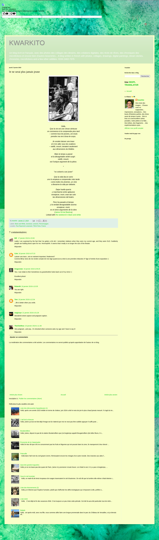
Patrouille (23, 453)
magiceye (18, 313)
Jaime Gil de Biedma (63, 212)
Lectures (35, 224)
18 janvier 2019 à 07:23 (27, 253)
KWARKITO (27, 43)
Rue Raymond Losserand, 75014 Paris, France (31, 226)
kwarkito (141, 100)
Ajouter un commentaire (19, 337)
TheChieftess (19, 326)
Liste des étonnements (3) (29, 487)
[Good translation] (5, 14)
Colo (16, 253)
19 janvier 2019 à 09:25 (32, 269)
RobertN (17, 286)
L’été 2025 (24, 499)
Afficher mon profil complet (134, 128)
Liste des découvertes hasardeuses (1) (34, 408)
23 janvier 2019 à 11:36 (33, 326)
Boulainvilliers (25, 431)
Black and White (20, 224)
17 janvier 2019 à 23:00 (26, 238)
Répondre (17, 247)
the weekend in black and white (68, 215)
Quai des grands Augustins (29, 465)
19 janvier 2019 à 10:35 (29, 286)
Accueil (63, 395)
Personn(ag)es (43, 224)
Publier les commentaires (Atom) (30, 398)
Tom (16, 299)
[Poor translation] (12, 14)
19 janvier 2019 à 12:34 (26, 299)
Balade (22, 510)
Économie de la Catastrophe (30, 442)
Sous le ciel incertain (27, 476)
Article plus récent (16, 395)
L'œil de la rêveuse (27, 419)
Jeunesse (29, 224)
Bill (15, 238)
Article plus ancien (110, 395)
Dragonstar (18, 269)
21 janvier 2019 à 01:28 (30, 313)
